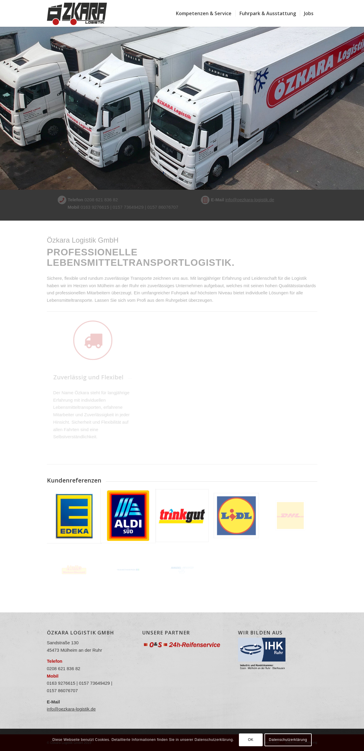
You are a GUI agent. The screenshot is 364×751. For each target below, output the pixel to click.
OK (250, 740)
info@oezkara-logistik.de (238, 199)
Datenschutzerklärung (288, 740)
